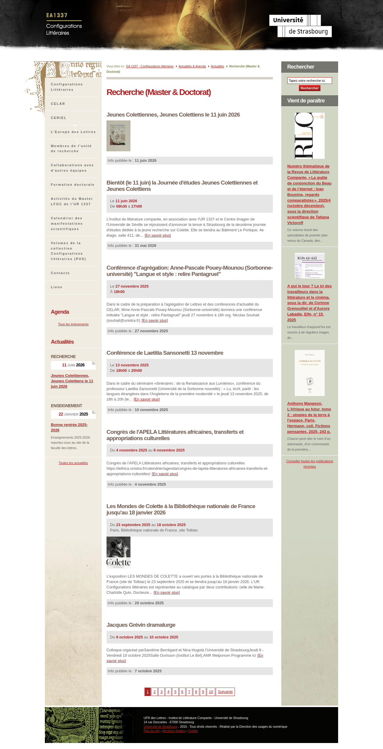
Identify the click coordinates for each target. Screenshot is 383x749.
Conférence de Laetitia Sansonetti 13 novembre (165, 353)
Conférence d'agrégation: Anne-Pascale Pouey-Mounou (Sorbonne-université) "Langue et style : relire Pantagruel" (190, 271)
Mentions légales (174, 731)
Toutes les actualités (73, 463)
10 (211, 691)
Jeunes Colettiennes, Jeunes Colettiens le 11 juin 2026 (72, 381)
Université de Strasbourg (160, 726)
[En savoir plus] (158, 235)
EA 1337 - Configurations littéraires (150, 66)
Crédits (193, 731)
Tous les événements (73, 324)
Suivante (225, 691)
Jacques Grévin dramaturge (141, 625)
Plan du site (151, 731)
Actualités (217, 66)
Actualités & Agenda (192, 66)
